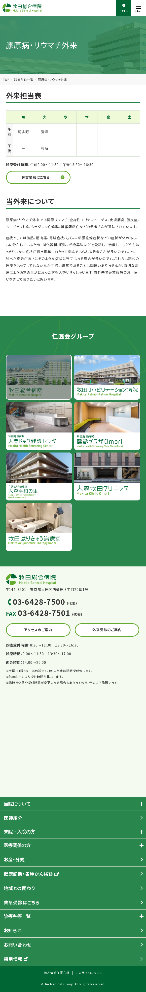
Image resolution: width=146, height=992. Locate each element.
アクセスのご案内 (38, 629)
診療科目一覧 (24, 79)
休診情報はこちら (36, 177)
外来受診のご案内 (107, 629)
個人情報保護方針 (57, 972)
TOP (6, 79)
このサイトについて (89, 972)
